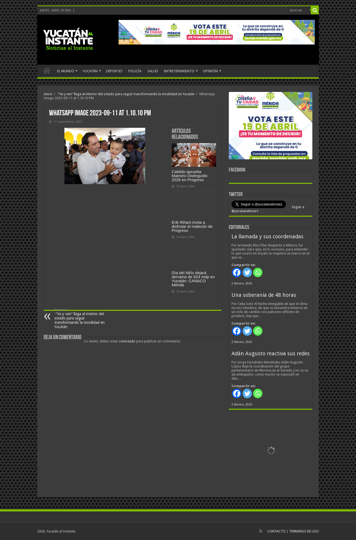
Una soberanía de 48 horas (263, 295)
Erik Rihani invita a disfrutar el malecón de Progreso (192, 226)
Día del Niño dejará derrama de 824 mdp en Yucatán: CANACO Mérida (193, 278)
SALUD (152, 71)
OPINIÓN (210, 71)
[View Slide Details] (270, 126)
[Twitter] (247, 272)
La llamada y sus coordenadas (267, 236)
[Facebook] (236, 272)
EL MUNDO (65, 71)
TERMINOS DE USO (304, 531)
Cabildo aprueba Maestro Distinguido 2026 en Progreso (190, 175)
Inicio (48, 94)
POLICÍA (134, 71)
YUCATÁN (90, 71)
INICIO (47, 70)
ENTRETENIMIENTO (179, 71)
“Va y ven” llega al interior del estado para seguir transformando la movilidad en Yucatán (82, 318)
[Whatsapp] (257, 272)
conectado (127, 341)
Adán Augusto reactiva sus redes (270, 353)
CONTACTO (276, 531)
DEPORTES (114, 71)
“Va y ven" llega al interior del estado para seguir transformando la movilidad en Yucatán (126, 94)
